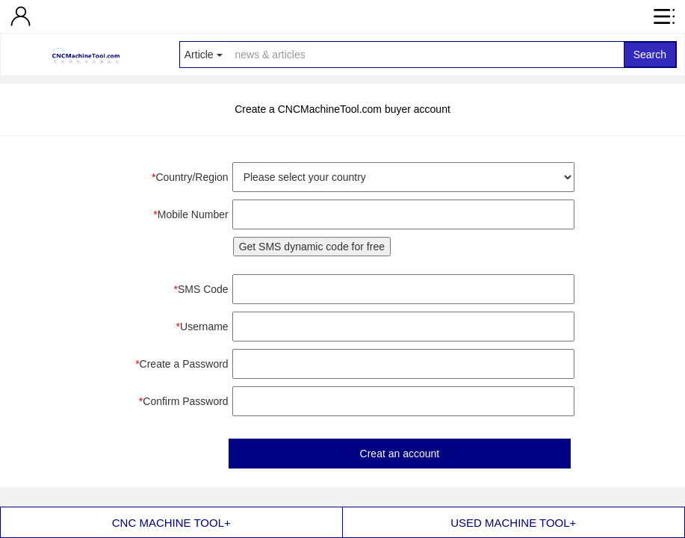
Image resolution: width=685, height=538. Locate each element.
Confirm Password (184, 401)
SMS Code (201, 289)
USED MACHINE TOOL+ (513, 522)
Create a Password (182, 364)
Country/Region (190, 177)
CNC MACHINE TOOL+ (171, 522)
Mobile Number (190, 214)
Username (202, 327)
